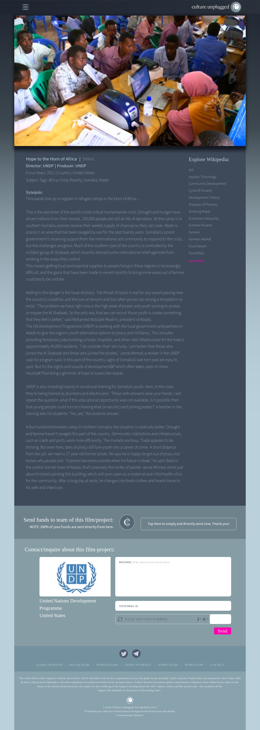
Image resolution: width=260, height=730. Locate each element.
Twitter (123, 653)
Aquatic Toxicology (202, 177)
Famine (194, 232)
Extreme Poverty (200, 225)
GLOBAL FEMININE (49, 665)
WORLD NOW (194, 665)
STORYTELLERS (107, 665)
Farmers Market (200, 239)
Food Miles (196, 253)
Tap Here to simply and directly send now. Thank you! (188, 523)
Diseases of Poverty (203, 204)
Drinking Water (199, 211)
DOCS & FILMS (79, 665)
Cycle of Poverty (200, 190)
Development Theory (204, 197)
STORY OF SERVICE (138, 665)
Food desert (198, 246)
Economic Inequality (204, 218)
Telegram (136, 653)
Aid (191, 170)
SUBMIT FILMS (168, 665)
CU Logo (129, 700)
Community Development (207, 183)
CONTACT (217, 665)
